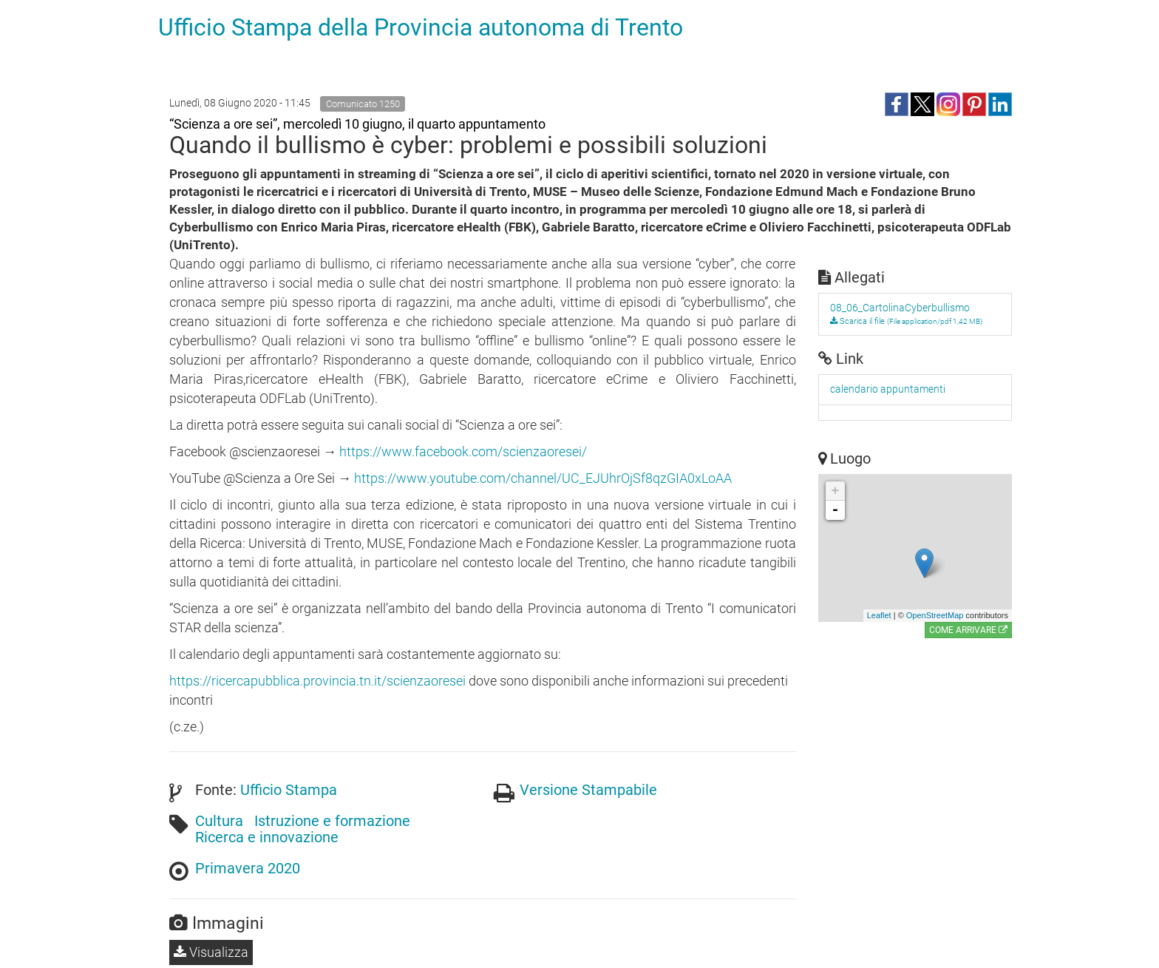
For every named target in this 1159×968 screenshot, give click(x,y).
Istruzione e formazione (332, 821)
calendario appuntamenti (887, 389)
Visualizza (211, 952)
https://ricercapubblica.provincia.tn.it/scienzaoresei (317, 680)
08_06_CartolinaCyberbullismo (900, 308)
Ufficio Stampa (288, 790)
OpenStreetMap (935, 615)
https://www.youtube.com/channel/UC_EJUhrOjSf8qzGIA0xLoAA (543, 478)
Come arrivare (968, 630)
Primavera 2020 (247, 868)
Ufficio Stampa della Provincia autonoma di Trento (420, 27)
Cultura (219, 821)
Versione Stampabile (588, 790)
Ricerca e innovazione (267, 837)
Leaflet (879, 615)
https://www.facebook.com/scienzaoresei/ (463, 451)
